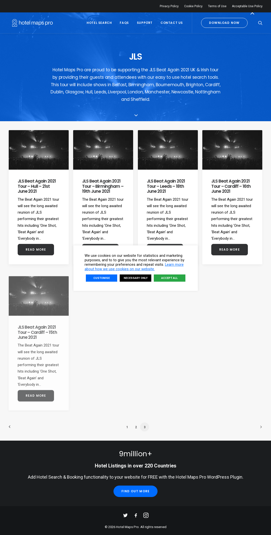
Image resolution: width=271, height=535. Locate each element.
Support (145, 23)
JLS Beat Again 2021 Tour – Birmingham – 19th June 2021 (102, 186)
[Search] (260, 22)
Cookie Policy (193, 6)
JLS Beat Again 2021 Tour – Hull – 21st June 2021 (37, 186)
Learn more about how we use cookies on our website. (134, 266)
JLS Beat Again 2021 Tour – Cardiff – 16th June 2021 (231, 196)
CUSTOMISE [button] (101, 278)
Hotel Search (99, 23)
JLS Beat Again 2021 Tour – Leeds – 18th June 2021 (166, 187)
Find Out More (135, 491)
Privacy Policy (169, 6)
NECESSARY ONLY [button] (136, 278)
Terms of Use (217, 6)
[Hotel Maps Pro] (29, 23)
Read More (36, 249)
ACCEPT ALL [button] (169, 278)
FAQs (124, 23)
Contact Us (172, 23)
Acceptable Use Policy (247, 6)
